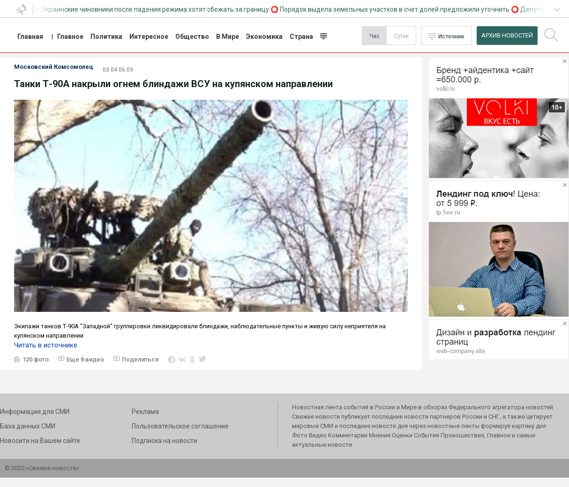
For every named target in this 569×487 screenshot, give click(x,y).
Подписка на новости (164, 440)
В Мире (227, 36)
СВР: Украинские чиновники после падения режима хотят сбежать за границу (151, 9)
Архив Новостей (507, 35)
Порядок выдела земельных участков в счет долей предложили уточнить (397, 9)
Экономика (264, 36)
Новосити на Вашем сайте (40, 440)
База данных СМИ (27, 426)
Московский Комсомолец (53, 66)
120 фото (35, 359)
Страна (301, 36)
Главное (70, 36)
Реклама (145, 411)
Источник (451, 36)
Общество (192, 36)
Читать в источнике (45, 345)
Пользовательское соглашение (180, 426)
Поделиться (140, 359)
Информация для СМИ (34, 411)
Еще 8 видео (85, 359)
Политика (106, 36)
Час (374, 36)
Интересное (148, 36)
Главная (30, 36)
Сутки (401, 36)
